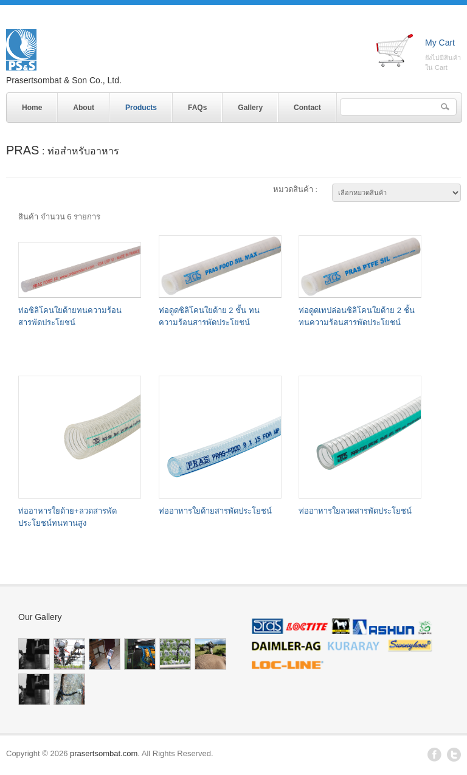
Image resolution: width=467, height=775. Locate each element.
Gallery (250, 107)
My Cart (440, 42)
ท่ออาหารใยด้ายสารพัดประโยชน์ (215, 510)
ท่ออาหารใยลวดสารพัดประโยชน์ (355, 510)
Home (32, 107)
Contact (307, 107)
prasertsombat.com (103, 753)
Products (138, 105)
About (83, 107)
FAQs (197, 107)
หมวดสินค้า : (295, 189)
